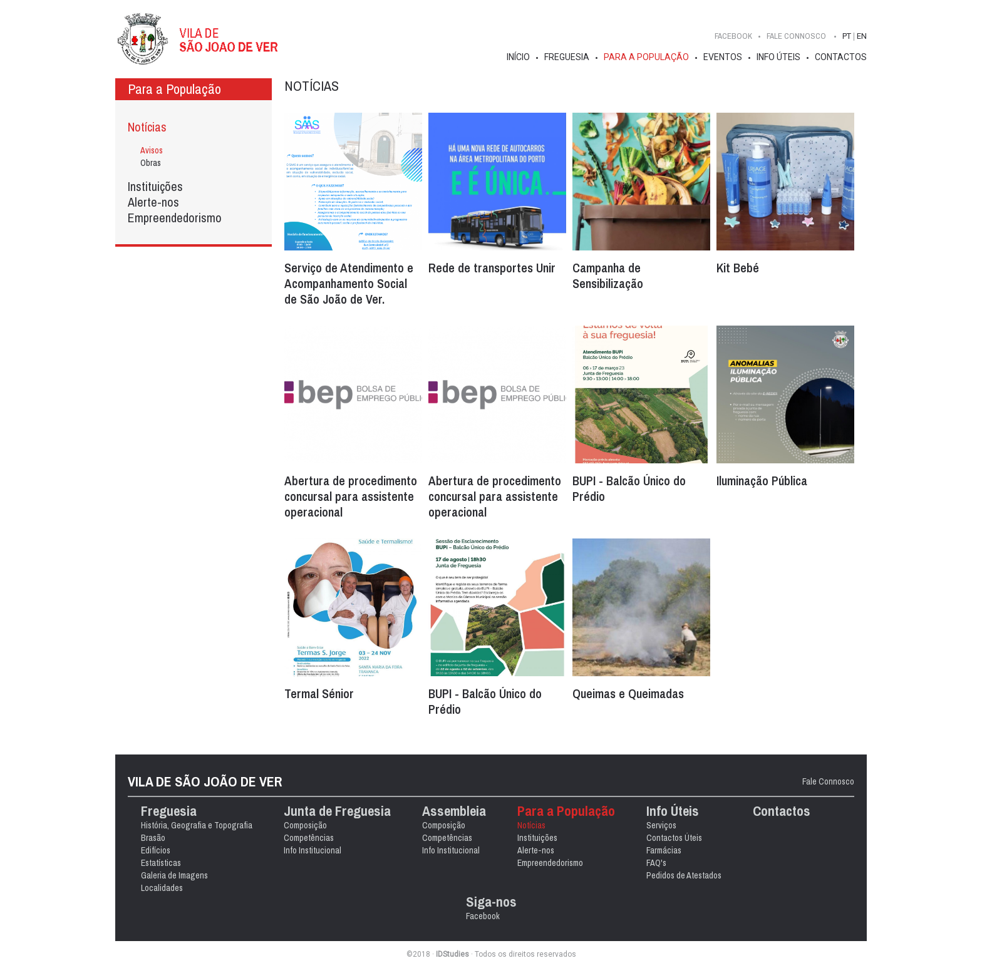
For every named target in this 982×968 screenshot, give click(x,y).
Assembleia (454, 811)
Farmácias (663, 850)
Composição (305, 825)
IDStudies (452, 954)
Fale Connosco (828, 781)
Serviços (661, 825)
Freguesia (566, 57)
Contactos (841, 57)
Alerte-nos (153, 202)
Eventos (722, 57)
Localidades (162, 887)
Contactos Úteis (674, 837)
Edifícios (155, 850)
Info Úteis (778, 57)
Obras (150, 162)
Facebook (733, 36)
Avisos (151, 150)
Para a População (646, 57)
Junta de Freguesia (337, 811)
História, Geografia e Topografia (196, 825)
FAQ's (656, 862)
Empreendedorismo (175, 217)
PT (846, 36)
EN (862, 36)
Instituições (155, 186)
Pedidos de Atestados (683, 875)
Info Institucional (312, 850)
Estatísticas (161, 862)
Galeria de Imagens (174, 875)
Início (518, 57)
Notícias (147, 127)
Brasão (153, 837)
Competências (309, 837)
